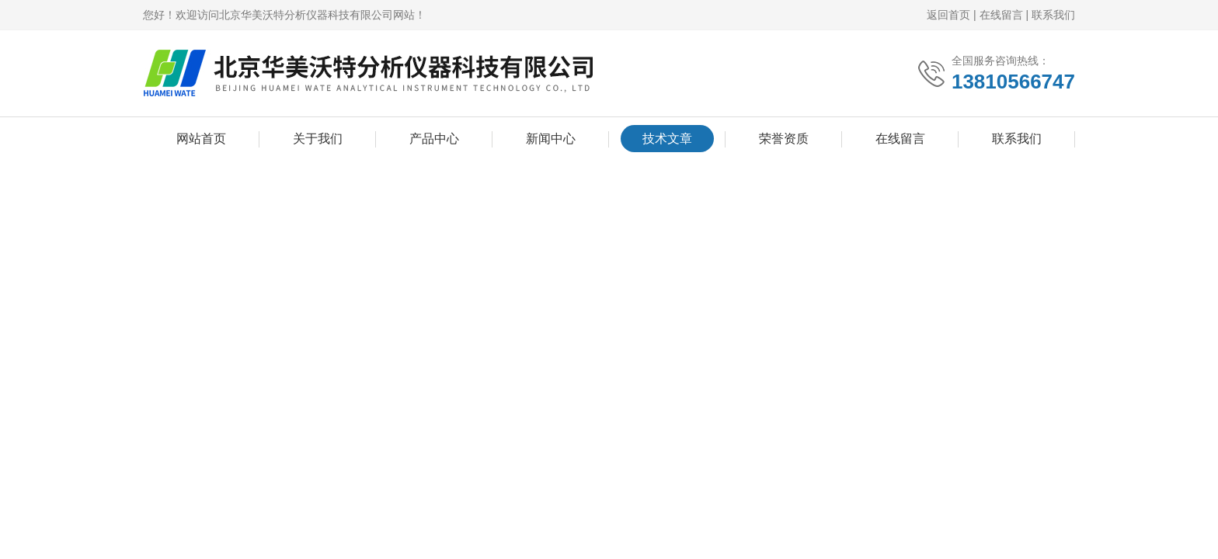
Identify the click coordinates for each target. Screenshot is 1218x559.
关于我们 (318, 138)
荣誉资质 (784, 138)
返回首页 (948, 15)
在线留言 (1001, 15)
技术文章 (667, 138)
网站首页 (201, 138)
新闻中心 (551, 138)
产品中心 (434, 138)
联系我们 (1053, 15)
